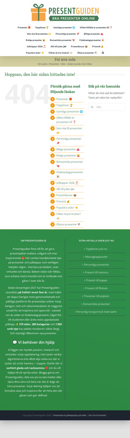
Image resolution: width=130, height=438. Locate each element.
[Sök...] (106, 107)
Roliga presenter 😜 (68, 155)
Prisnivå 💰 (63, 201)
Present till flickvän (96, 288)
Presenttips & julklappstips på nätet (69, 415)
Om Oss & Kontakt (97, 415)
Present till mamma (96, 272)
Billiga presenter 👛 (68, 149)
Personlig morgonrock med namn (96, 311)
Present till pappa (96, 280)
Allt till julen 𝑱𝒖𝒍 (65, 189)
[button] (103, 53)
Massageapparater (96, 257)
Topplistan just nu (96, 249)
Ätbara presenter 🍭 (68, 224)
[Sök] (92, 107)
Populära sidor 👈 (67, 207)
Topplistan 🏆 (64, 105)
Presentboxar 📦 (66, 195)
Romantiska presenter (96, 304)
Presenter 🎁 (64, 99)
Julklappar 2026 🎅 (67, 183)
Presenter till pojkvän (96, 296)
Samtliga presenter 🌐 (69, 111)
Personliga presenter (96, 264)
